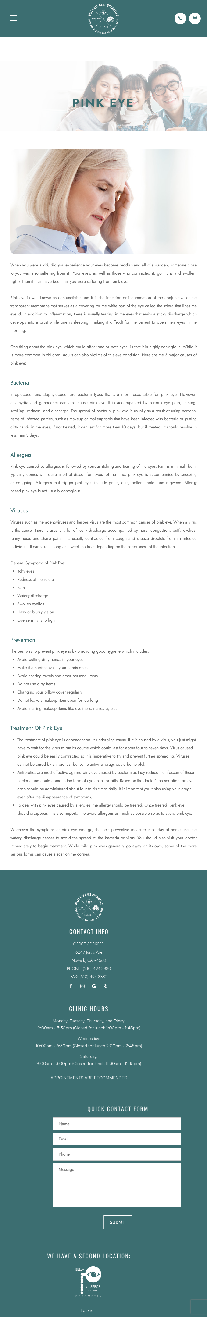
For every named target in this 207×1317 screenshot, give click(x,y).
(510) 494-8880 (90, 969)
